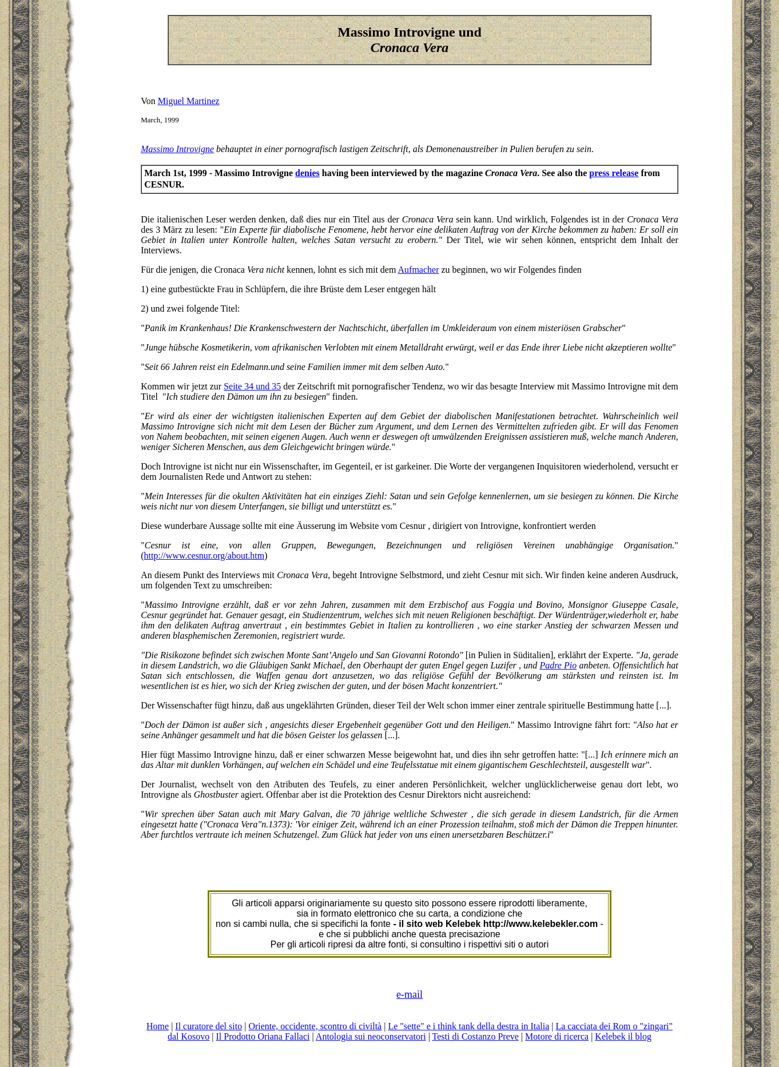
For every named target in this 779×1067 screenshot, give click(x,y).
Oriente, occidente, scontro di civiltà (314, 1026)
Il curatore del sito (208, 1026)
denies (307, 173)
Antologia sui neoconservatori (371, 1036)
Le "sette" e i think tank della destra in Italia (468, 1026)
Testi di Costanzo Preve (475, 1036)
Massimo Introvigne (177, 149)
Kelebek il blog (623, 1036)
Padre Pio (558, 665)
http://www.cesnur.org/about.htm (204, 555)
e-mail (409, 994)
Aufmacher (418, 269)
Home (157, 1026)
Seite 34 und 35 (252, 386)
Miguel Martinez (189, 101)
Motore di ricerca (557, 1036)
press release (613, 173)
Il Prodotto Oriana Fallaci (263, 1036)
